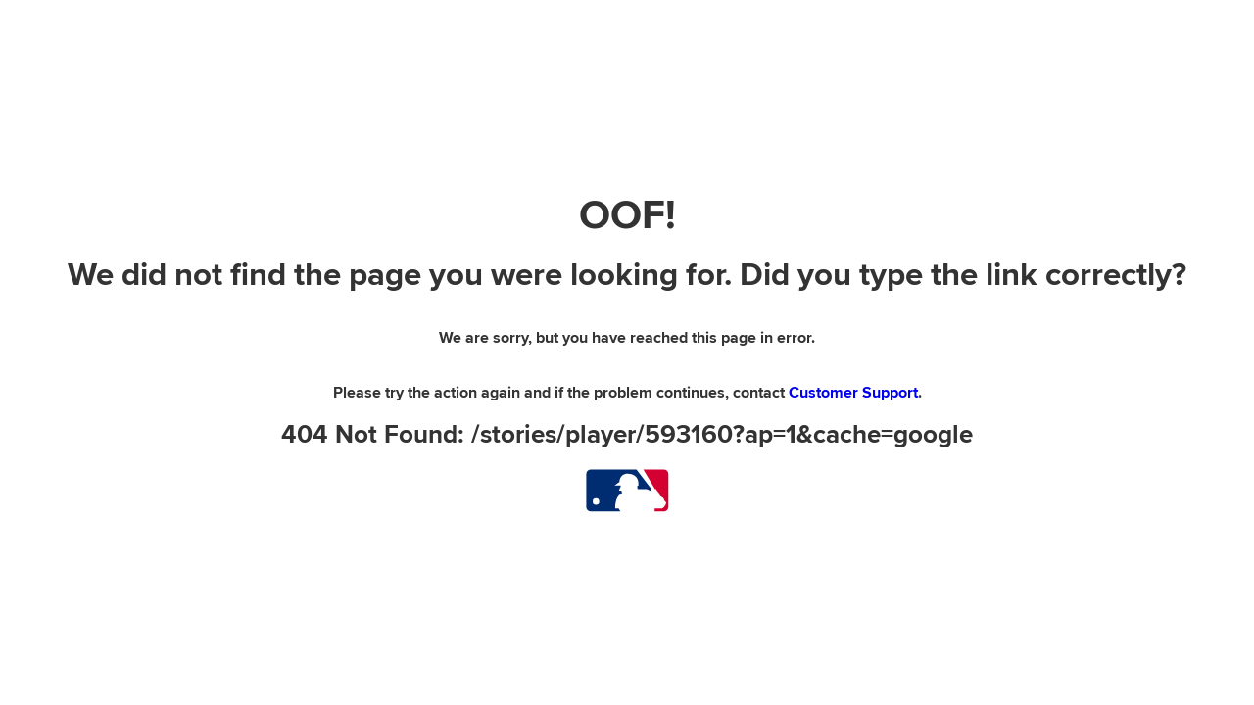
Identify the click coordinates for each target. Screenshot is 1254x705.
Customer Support (853, 392)
